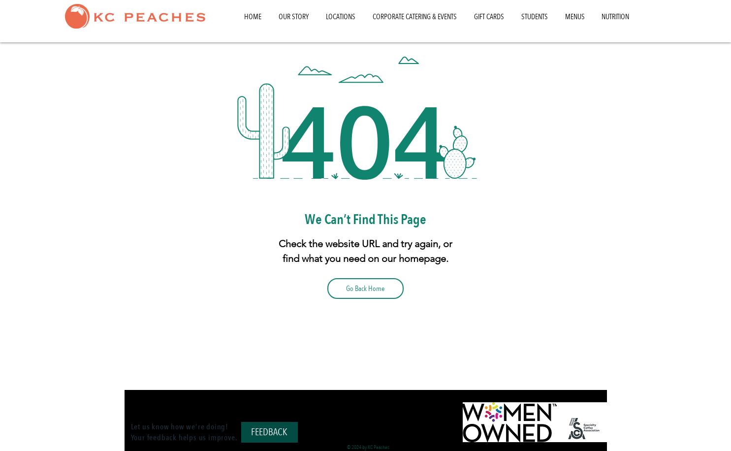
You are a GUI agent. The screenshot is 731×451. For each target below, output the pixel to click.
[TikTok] (349, 404)
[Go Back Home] (365, 288)
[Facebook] (365, 404)
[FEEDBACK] (269, 432)
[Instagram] (382, 404)
